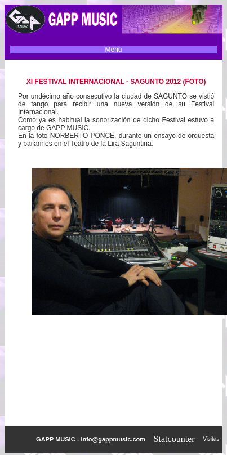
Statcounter (174, 439)
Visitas (212, 439)
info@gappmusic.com (113, 439)
